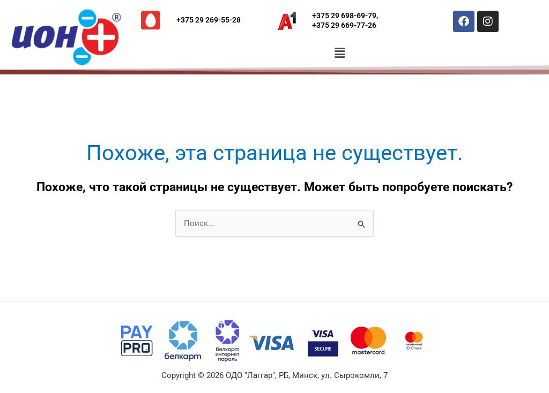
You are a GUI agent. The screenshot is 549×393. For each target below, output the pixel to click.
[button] (340, 53)
